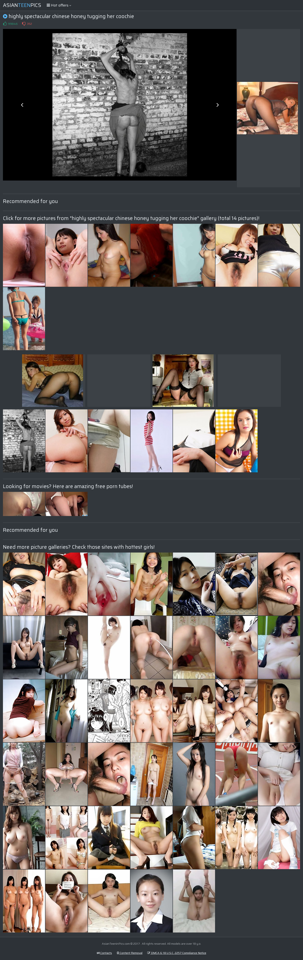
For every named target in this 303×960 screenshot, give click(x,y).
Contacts (104, 953)
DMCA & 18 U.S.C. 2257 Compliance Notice (176, 953)
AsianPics (22, 5)
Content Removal (129, 953)
